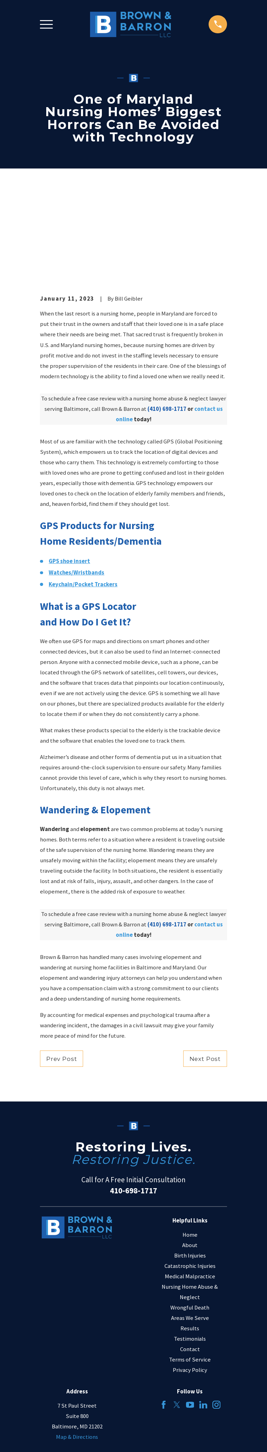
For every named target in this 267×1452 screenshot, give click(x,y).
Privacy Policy (190, 1283)
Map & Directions (77, 1350)
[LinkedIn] (203, 1318)
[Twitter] (177, 1318)
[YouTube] (190, 1318)
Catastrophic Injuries (190, 1178)
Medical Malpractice (190, 1189)
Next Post (205, 971)
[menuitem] (49, 1437)
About (189, 1157)
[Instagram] (216, 1318)
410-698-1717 (133, 1103)
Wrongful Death (189, 1220)
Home (190, 1147)
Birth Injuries (190, 1168)
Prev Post (61, 971)
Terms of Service (190, 1272)
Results (189, 1241)
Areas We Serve (190, 1230)
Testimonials (190, 1251)
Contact (190, 1262)
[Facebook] (164, 1318)
